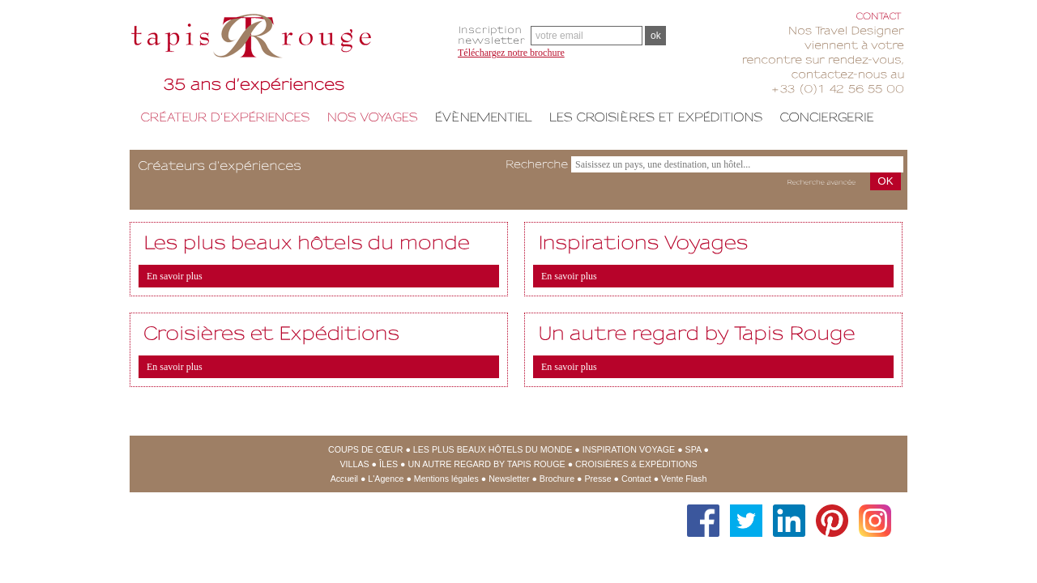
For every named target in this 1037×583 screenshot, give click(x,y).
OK (885, 181)
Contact (636, 478)
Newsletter (509, 478)
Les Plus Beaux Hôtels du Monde (493, 449)
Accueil (344, 478)
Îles (388, 464)
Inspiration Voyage (629, 449)
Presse (597, 478)
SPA (693, 449)
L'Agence (385, 478)
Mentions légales (446, 478)
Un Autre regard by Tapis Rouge (486, 464)
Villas (354, 464)
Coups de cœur (365, 449)
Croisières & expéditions (636, 464)
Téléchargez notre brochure (511, 52)
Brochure (557, 478)
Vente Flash (683, 478)
